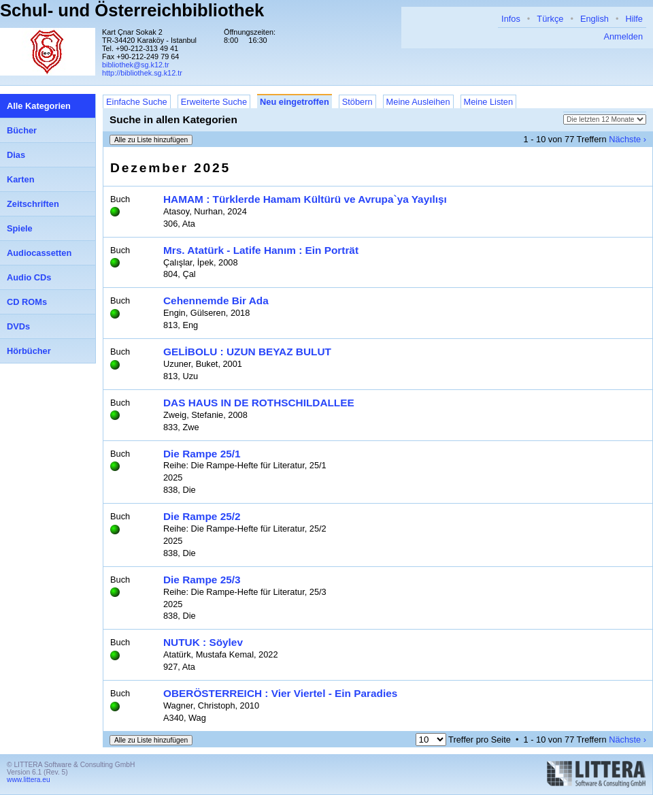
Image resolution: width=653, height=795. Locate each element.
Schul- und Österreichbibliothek (132, 10)
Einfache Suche (136, 102)
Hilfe (634, 19)
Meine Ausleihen (418, 102)
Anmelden (623, 36)
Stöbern (357, 102)
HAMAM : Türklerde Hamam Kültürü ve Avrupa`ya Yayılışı (305, 199)
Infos (510, 19)
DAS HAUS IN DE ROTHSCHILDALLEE (258, 402)
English (594, 19)
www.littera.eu (28, 779)
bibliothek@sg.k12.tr (135, 65)
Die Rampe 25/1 (202, 453)
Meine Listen (489, 102)
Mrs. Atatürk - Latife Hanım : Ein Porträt (260, 250)
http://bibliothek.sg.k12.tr (142, 73)
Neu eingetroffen (294, 102)
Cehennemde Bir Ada (216, 300)
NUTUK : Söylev (203, 642)
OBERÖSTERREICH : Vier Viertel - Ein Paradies (280, 693)
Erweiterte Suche (214, 102)
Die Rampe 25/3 (202, 579)
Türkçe (550, 19)
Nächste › (627, 139)
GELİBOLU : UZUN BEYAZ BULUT (247, 351)
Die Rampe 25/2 (202, 516)
